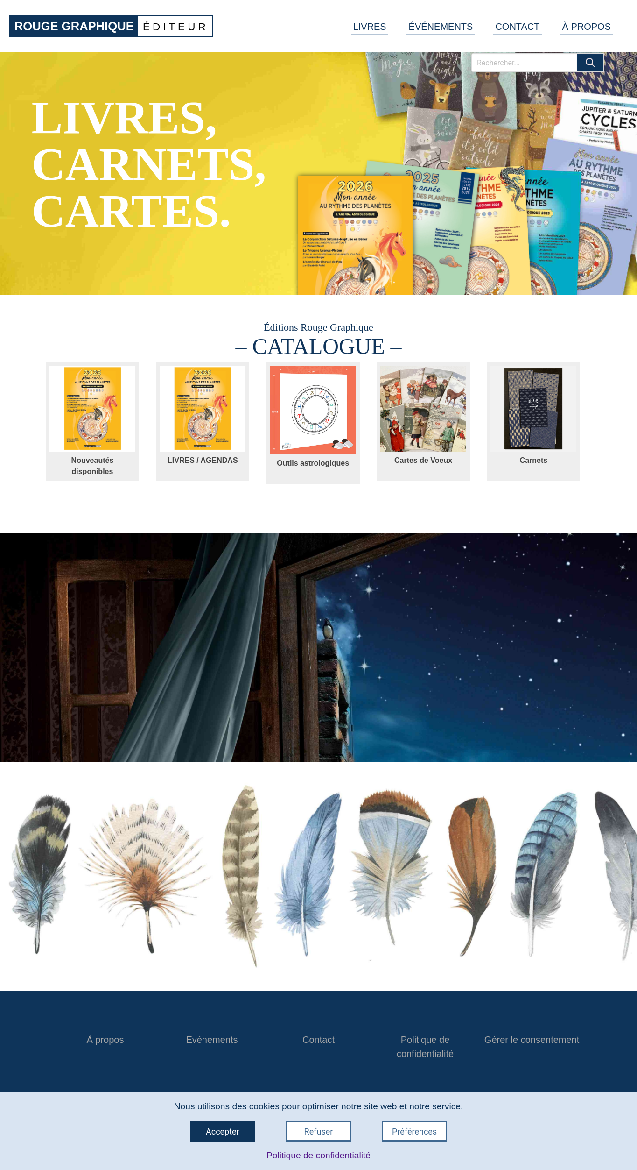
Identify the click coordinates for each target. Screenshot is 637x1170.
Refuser (318, 1131)
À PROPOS (586, 26)
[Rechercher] (524, 62)
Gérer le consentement (531, 1040)
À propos (105, 1040)
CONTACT (517, 26)
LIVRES (369, 26)
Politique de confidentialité (318, 1155)
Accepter (222, 1131)
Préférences (414, 1131)
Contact (318, 1040)
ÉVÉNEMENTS (441, 26)
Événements (212, 1040)
